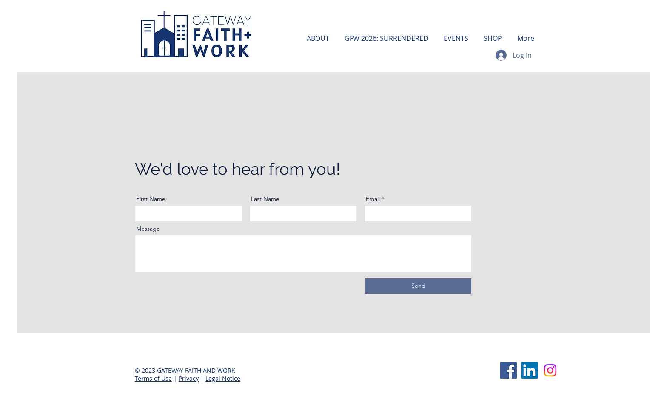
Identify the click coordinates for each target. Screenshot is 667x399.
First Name (150, 199)
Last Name (265, 199)
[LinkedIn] (529, 370)
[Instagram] (550, 370)
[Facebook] (508, 370)
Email (373, 199)
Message (148, 229)
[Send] (418, 286)
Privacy (189, 378)
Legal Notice (222, 378)
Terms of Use (153, 378)
